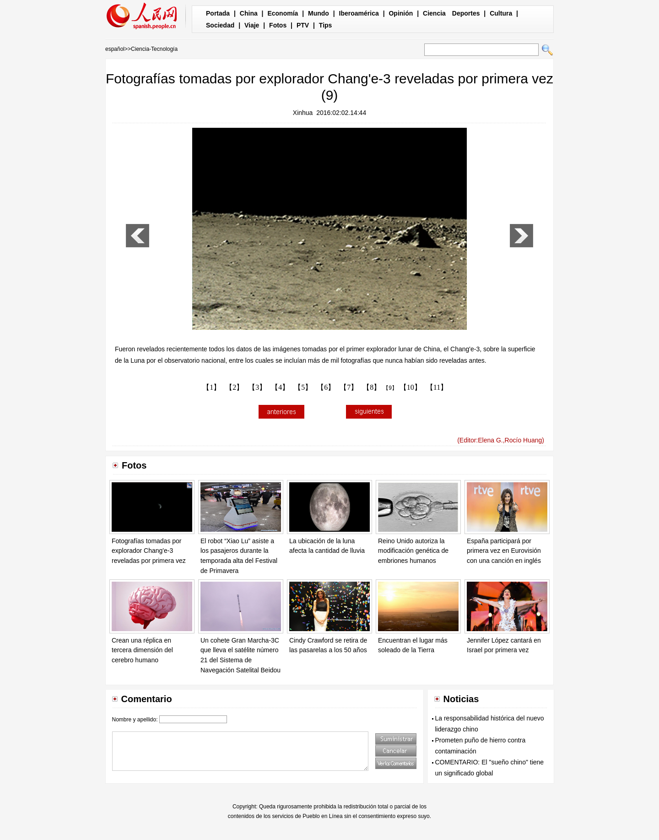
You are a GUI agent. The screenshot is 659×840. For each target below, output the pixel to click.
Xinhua (303, 112)
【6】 (326, 387)
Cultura (501, 13)
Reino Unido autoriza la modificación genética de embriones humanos (413, 550)
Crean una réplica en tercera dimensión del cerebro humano (142, 650)
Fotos (277, 25)
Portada (218, 13)
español (114, 49)
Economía (282, 13)
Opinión (401, 13)
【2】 (234, 387)
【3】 (257, 387)
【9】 (390, 388)
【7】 (349, 387)
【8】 (371, 387)
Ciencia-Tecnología (154, 49)
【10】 (410, 387)
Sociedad (220, 25)
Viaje (251, 25)
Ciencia (434, 13)
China (249, 13)
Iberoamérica (359, 13)
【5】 (303, 387)
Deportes (466, 13)
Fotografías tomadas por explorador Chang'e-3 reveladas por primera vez (149, 550)
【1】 (211, 387)
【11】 (437, 387)
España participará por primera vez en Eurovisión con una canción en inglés (504, 550)
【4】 (280, 387)
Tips (325, 25)
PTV (303, 25)
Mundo (318, 13)
